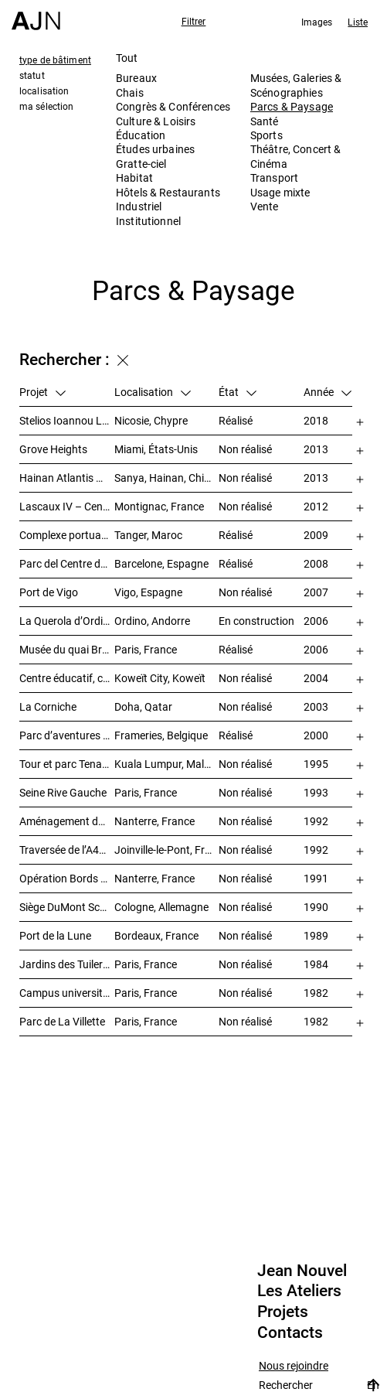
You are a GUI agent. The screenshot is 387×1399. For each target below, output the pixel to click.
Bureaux (136, 77)
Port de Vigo (48, 592)
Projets (282, 1312)
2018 (316, 420)
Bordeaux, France (156, 935)
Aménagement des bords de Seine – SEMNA (66, 821)
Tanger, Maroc (148, 534)
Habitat (134, 177)
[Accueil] (36, 15)
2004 (316, 677)
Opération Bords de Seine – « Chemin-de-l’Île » (66, 878)
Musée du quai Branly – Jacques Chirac (66, 649)
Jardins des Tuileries (66, 964)
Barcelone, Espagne (161, 563)
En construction (256, 620)
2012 (316, 506)
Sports (266, 135)
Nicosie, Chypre (151, 420)
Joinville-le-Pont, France (166, 849)
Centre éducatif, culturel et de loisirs (66, 677)
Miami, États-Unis (156, 449)
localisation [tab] (44, 90)
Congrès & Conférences (173, 106)
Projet (42, 391)
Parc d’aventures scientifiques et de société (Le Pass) (66, 735)
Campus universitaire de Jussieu (66, 992)
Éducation (140, 135)
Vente (264, 206)
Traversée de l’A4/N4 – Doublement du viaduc (66, 849)
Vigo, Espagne (148, 592)
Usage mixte (280, 192)
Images (317, 21)
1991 (316, 878)
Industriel (138, 206)
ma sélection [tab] (46, 106)
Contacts (290, 1332)
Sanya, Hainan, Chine (165, 477)
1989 (316, 935)
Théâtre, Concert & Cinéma (295, 156)
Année (327, 391)
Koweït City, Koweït (159, 677)
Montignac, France (159, 506)
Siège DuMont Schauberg (66, 906)
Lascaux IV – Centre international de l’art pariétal (66, 506)
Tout (127, 57)
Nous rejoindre (293, 1366)
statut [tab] (32, 75)
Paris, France (145, 649)
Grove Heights (53, 449)
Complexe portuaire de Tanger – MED (66, 534)
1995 (316, 763)
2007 (316, 592)
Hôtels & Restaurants (168, 192)
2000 (316, 735)
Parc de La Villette (62, 1021)
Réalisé (236, 420)
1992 (316, 821)
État (237, 391)
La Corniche (47, 706)
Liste (358, 21)
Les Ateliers (299, 1291)
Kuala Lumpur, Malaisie (166, 763)
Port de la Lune (55, 935)
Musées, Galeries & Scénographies (296, 84)
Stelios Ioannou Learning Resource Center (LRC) (66, 420)
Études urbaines (155, 149)
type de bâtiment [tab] (55, 59)
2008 (316, 563)
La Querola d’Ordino (66, 620)
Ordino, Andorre (152, 620)
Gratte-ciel (141, 163)
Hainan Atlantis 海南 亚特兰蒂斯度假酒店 (66, 477)
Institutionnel (148, 220)
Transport (274, 177)
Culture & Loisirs (155, 121)
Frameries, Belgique (161, 735)
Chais (130, 92)
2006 (316, 620)
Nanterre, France (154, 821)
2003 (316, 706)
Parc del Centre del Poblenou (66, 563)
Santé (264, 121)
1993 (316, 792)
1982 (316, 992)
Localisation (152, 391)
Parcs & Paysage (291, 106)
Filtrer (194, 21)
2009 (316, 534)
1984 (316, 964)
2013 (316, 449)
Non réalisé (245, 449)
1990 (316, 906)
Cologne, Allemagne (161, 906)
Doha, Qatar (143, 706)
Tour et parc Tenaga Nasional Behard (66, 763)
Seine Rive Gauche (63, 792)
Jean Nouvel (302, 1271)
